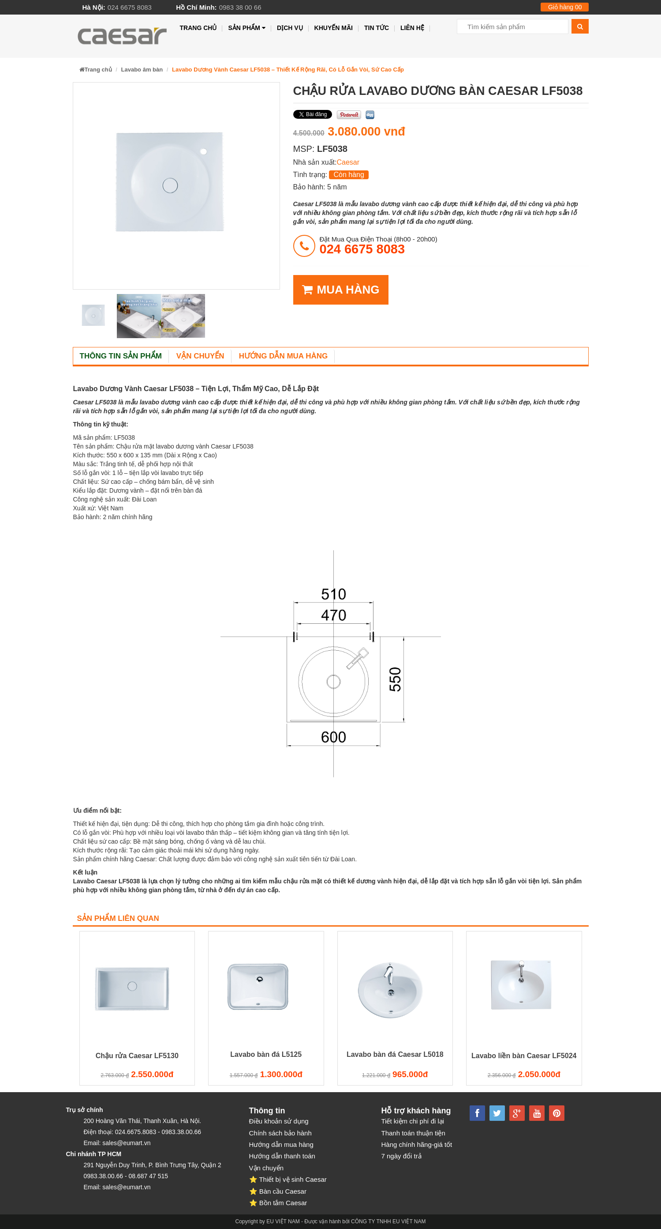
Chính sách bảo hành (280, 1133)
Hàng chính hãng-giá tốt (416, 1144)
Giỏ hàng (565, 7)
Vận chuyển (200, 356)
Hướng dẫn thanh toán (282, 1156)
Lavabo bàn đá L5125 (266, 1054)
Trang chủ (198, 27)
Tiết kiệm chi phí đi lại (412, 1121)
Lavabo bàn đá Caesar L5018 (395, 1054)
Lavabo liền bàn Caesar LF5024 (523, 1055)
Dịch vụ (290, 27)
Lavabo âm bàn (142, 69)
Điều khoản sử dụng (279, 1121)
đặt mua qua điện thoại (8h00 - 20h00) (378, 245)
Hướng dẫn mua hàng (283, 356)
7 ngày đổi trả (401, 1156)
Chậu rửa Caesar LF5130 (137, 1055)
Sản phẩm (246, 28)
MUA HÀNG (341, 290)
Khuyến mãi (333, 27)
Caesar (347, 162)
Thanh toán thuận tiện (413, 1133)
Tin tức (376, 27)
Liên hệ (412, 27)
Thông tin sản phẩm (121, 356)
